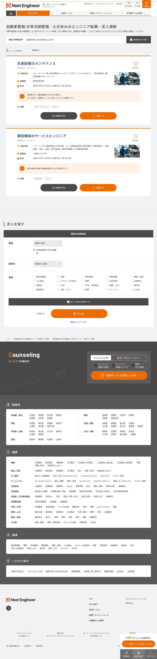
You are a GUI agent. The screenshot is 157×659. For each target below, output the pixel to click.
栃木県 (41, 423)
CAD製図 (70, 462)
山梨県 (32, 434)
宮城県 (58, 415)
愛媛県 (131, 426)
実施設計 (60, 511)
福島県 (49, 418)
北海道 (32, 415)
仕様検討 (38, 462)
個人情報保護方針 (13, 646)
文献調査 (38, 506)
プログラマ (104, 475)
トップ (8, 339)
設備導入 (60, 486)
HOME (11, 13)
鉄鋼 (94, 545)
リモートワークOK (35, 571)
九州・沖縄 (88, 431)
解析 (138, 462)
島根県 (113, 423)
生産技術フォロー (54, 465)
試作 (79, 470)
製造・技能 (16, 517)
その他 (14, 522)
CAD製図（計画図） (86, 462)
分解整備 (63, 501)
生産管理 (79, 486)
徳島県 (113, 426)
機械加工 (38, 517)
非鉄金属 (103, 545)
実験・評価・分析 (70, 496)
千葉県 (32, 426)
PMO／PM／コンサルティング (65, 475)
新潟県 (32, 431)
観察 (115, 506)
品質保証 (15, 491)
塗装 (77, 517)
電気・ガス (53, 548)
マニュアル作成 (69, 522)
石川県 (49, 431)
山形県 (41, 418)
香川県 (122, 426)
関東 (13, 423)
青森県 (41, 415)
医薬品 (123, 545)
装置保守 (109, 496)
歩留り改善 (110, 486)
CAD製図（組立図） (105, 462)
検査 (84, 517)
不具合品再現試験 (120, 491)
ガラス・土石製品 (82, 545)
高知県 (140, 426)
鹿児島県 (123, 434)
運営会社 (120, 3)
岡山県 (122, 423)
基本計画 (38, 511)
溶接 (70, 517)
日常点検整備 (40, 501)
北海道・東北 (17, 415)
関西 (86, 415)
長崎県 (122, 431)
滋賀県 (105, 415)
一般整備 (52, 501)
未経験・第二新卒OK (92, 571)
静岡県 (41, 439)
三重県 (58, 439)
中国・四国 (88, 423)
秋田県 (32, 418)
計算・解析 (82, 511)
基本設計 (49, 462)
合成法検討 (50, 506)
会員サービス (67, 13)
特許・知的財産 (53, 522)
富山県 (41, 431)
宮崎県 (113, 434)
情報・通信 (56, 545)
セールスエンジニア (43, 481)
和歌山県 (114, 418)
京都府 (113, 415)
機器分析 (76, 506)
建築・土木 (16, 511)
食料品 (42, 548)
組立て (48, 517)
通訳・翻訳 (39, 522)
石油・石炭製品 (17, 548)
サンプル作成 (63, 506)
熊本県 (131, 431)
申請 (99, 511)
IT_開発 (14, 475)
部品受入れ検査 (41, 491)
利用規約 (27, 646)
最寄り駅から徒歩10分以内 (57, 571)
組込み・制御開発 (42, 475)
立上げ (69, 486)
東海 (13, 439)
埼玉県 (58, 423)
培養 (92, 506)
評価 (84, 506)
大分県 (105, 434)
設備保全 (122, 486)
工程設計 (38, 486)
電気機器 (34, 545)
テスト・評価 (118, 475)
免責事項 (39, 646)
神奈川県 (50, 426)
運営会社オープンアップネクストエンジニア (60, 634)
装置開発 (38, 496)
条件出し (49, 496)
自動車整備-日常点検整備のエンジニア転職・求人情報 (31, 339)
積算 (92, 511)
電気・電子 (16, 470)
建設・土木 (31, 548)
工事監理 (107, 511)
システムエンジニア (89, 475)
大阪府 (122, 415)
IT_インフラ (16, 481)
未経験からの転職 (134, 13)
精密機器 (44, 545)
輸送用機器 (15, 545)
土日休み (120, 571)
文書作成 (83, 522)
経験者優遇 (75, 571)
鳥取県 (105, 423)
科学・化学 (16, 506)
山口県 (105, 426)
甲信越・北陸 (17, 431)
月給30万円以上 (17, 571)
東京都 (41, 426)
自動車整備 (16, 501)
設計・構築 (59, 481)
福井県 (58, 431)
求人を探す (33, 13)
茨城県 (32, 423)
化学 (132, 545)
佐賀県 (113, 431)
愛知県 (49, 439)
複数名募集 (108, 571)
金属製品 (114, 545)
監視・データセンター (122, 481)
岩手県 (49, 415)
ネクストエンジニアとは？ (105, 3)
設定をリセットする (78, 322)
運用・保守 (71, 481)
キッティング (84, 481)
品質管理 (72, 491)
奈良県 (105, 418)
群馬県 (49, 423)
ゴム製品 (68, 545)
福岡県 (105, 431)
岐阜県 (32, 439)
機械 (13, 462)
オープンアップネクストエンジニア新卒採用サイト (96, 634)
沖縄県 (133, 434)
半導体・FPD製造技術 (20, 496)
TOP (91, 599)
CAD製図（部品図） (125, 462)
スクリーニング (103, 506)
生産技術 (15, 486)
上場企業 (131, 571)
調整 (63, 517)
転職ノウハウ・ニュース (100, 13)
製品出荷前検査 (85, 491)
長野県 (41, 434)
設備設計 (49, 486)
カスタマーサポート (102, 481)
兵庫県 (131, 415)
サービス (64, 548)
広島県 (131, 423)
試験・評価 (39, 465)
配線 (56, 517)
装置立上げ (98, 496)
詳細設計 (60, 462)
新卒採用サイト (89, 3)
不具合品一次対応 (103, 491)
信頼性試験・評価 (58, 491)
